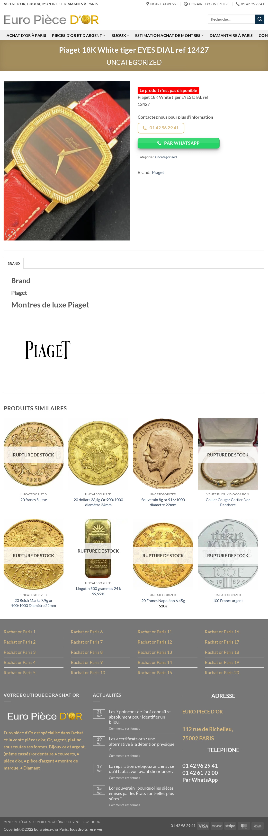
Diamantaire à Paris (231, 35)
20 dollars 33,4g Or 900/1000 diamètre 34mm (98, 502)
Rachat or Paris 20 (222, 672)
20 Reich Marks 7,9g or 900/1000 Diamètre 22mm (33, 603)
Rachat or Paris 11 (155, 631)
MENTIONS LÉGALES (17, 821)
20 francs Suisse (33, 499)
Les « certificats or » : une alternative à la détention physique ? (141, 744)
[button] (10, 234)
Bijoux (120, 35)
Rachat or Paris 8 (87, 652)
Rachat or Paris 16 (222, 631)
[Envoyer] (259, 19)
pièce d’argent (40, 760)
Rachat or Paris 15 (155, 672)
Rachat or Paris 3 (20, 652)
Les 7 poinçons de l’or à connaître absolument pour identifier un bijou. (139, 717)
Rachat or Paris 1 (20, 631)
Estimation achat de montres (169, 35)
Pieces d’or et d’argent (78, 35)
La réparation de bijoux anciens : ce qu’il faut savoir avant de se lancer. (141, 769)
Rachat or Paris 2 (20, 642)
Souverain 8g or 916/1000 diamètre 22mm (163, 502)
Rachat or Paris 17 (222, 642)
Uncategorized (134, 62)
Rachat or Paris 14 (155, 662)
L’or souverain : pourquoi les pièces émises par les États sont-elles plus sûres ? (141, 793)
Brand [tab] (14, 263)
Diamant (31, 767)
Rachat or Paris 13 (155, 652)
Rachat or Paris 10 (88, 672)
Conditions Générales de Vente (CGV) (61, 821)
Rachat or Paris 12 (155, 642)
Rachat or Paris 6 (87, 631)
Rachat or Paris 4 (20, 662)
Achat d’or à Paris (26, 35)
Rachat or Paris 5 (20, 672)
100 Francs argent (228, 600)
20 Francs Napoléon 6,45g (163, 600)
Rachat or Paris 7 (87, 642)
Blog (96, 821)
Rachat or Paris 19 (222, 662)
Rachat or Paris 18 (222, 652)
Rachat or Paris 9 (87, 662)
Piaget (158, 172)
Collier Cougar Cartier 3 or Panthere (228, 502)
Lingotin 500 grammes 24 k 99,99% (98, 591)
